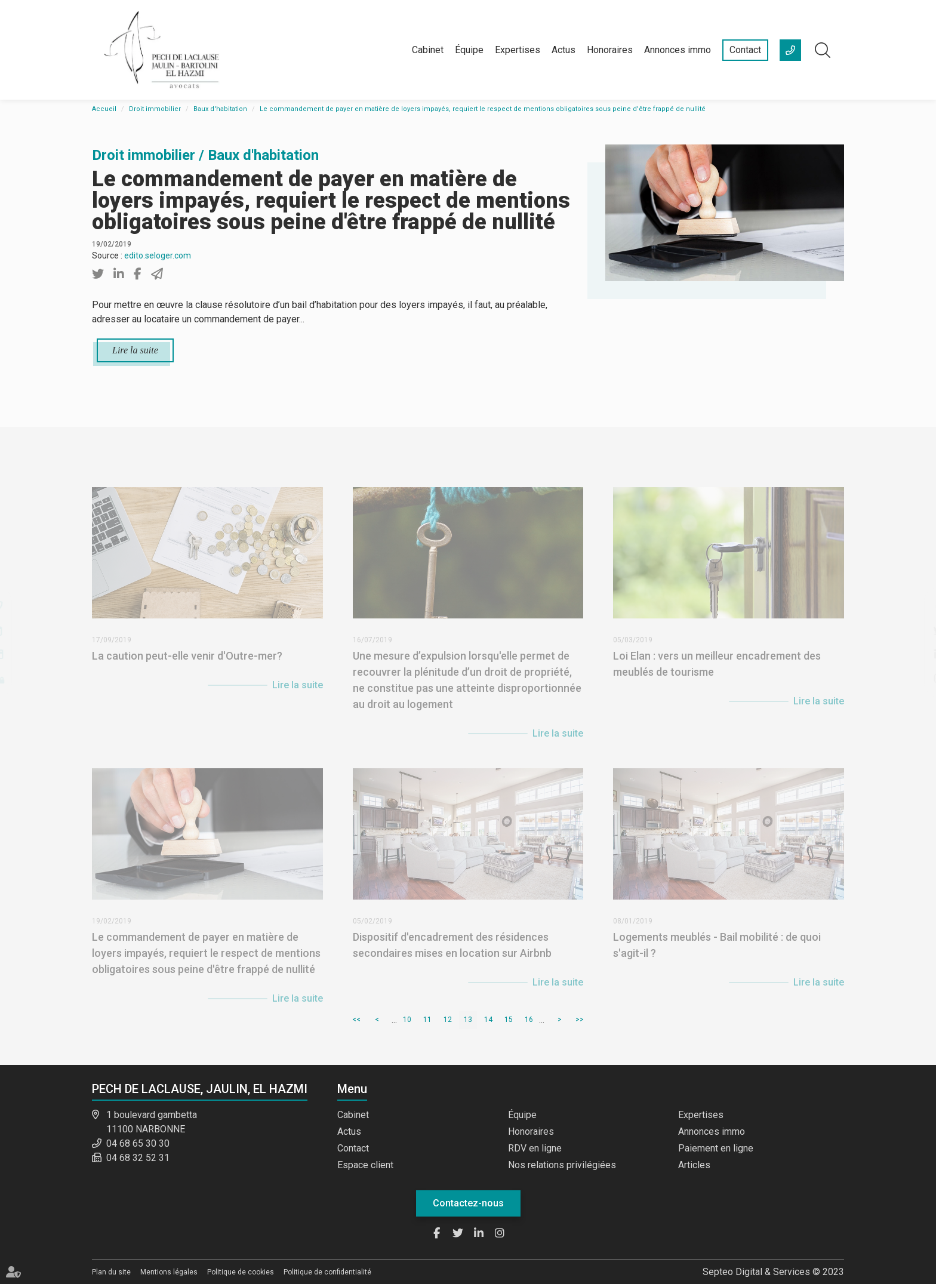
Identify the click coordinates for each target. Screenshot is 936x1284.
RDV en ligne (535, 1148)
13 (468, 1019)
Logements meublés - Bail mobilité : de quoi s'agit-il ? (717, 953)
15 (508, 1019)
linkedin (912, 654)
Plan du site (111, 1272)
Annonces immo (677, 50)
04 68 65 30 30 (138, 1143)
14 (488, 1019)
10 (407, 1019)
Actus (563, 50)
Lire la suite (135, 350)
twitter (912, 630)
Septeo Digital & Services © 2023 (773, 1271)
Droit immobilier (155, 109)
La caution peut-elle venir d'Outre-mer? (187, 664)
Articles (694, 1165)
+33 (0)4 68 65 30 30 (790, 50)
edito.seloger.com (157, 255)
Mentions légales (169, 1272)
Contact (745, 50)
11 (427, 1019)
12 (448, 1019)
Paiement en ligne (715, 1148)
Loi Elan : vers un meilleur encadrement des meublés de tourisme (717, 672)
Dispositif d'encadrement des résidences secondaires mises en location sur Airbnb (452, 953)
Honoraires (610, 50)
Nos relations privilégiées (562, 1165)
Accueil (104, 109)
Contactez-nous (468, 1203)
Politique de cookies (240, 1272)
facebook (912, 606)
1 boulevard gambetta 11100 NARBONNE (151, 1122)
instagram (912, 678)
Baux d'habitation (220, 109)
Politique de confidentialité (327, 1272)
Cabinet (428, 50)
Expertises (517, 50)
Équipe (469, 50)
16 (529, 1019)
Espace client (365, 1165)
